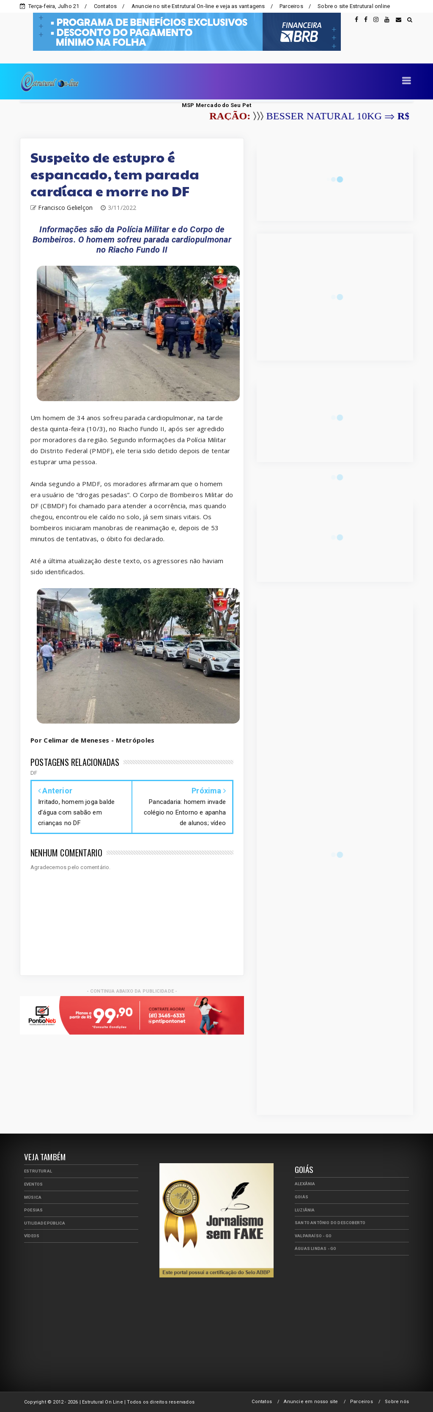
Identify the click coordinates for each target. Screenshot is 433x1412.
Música (32, 1197)
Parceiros (291, 6)
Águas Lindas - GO (315, 1248)
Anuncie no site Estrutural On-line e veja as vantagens (198, 6)
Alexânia (305, 1183)
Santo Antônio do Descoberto (330, 1222)
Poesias (33, 1210)
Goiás (301, 1197)
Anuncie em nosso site (311, 1401)
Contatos (105, 6)
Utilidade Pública (44, 1223)
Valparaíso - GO (313, 1235)
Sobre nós (397, 1401)
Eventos (33, 1184)
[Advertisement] (87, 1308)
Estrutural (38, 1171)
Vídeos (31, 1235)
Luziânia (305, 1210)
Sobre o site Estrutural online (354, 6)
